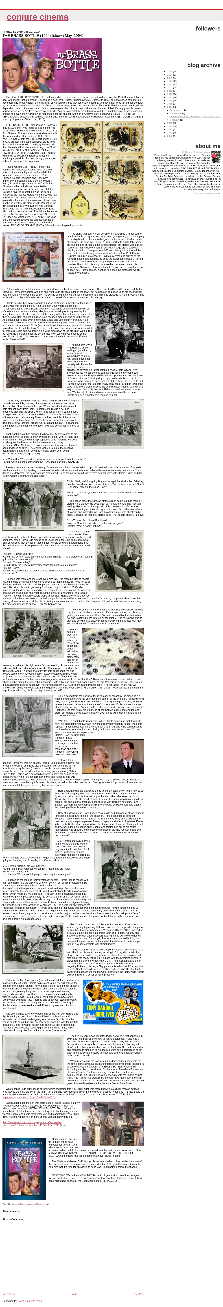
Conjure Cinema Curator (197, 152)
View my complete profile (207, 193)
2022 (170, 81)
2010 (170, 132)
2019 (170, 90)
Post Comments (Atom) (30, 1301)
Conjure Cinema (37, 17)
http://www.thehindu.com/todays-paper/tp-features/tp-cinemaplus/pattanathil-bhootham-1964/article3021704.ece (34, 1123)
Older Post (138, 1294)
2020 (170, 87)
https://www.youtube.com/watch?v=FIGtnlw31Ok (29, 1097)
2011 (170, 129)
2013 (170, 123)
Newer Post (8, 1294)
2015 (170, 103)
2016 (170, 100)
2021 (170, 84)
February (175, 119)
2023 (170, 78)
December (175, 110)
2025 (170, 71)
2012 (170, 126)
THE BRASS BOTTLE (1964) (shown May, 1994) (195, 116)
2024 (170, 74)
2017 (170, 97)
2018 (170, 94)
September (176, 113)
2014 (170, 107)
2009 (170, 136)
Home (74, 1294)
